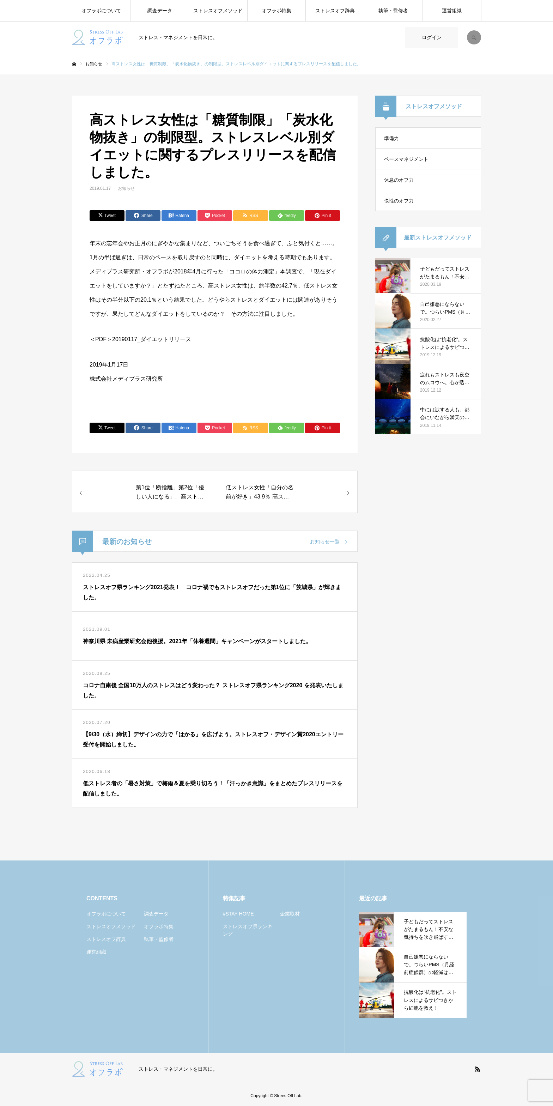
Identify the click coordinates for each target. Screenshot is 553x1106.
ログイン (432, 37)
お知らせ (126, 188)
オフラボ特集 (276, 10)
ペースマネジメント (406, 159)
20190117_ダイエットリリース (151, 339)
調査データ (159, 10)
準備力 (391, 138)
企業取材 (290, 914)
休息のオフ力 (399, 180)
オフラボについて (101, 10)
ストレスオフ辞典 (335, 10)
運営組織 (452, 10)
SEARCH (474, 37)
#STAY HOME (238, 914)
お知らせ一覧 (325, 541)
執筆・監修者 (393, 10)
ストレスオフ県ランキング (247, 930)
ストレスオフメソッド (218, 10)
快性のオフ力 (399, 201)
